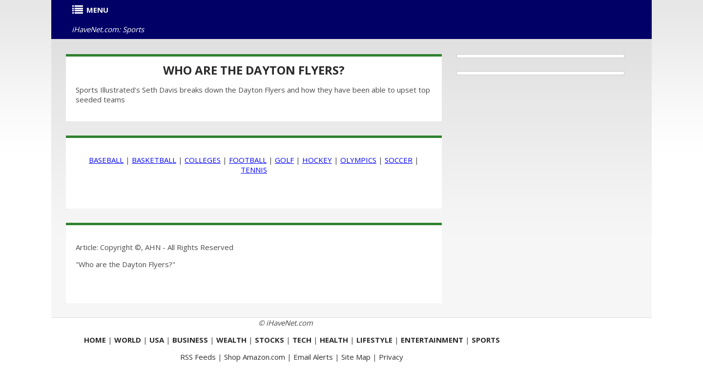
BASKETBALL (154, 160)
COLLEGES (203, 160)
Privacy (391, 357)
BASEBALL (106, 160)
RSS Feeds (198, 357)
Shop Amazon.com (254, 357)
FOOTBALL (248, 160)
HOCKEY (317, 160)
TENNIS (254, 170)
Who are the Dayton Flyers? (254, 70)
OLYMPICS (358, 160)
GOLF (284, 160)
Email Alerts (313, 357)
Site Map (356, 357)
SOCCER (399, 160)
